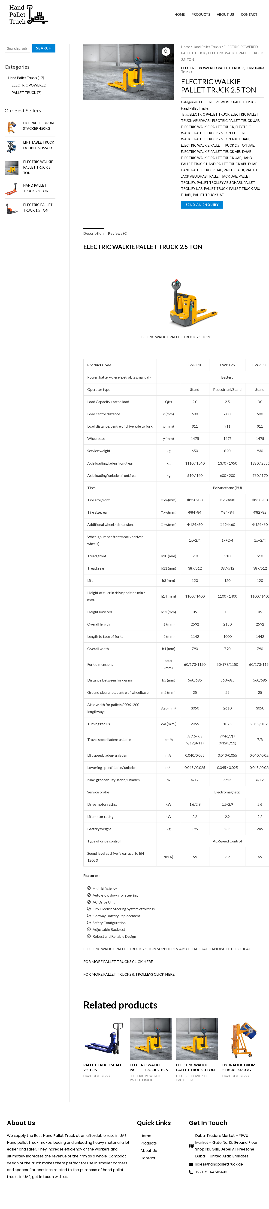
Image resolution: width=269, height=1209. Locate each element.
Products (201, 14)
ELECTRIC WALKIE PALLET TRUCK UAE (211, 158)
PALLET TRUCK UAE (208, 195)
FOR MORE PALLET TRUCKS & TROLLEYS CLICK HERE (129, 974)
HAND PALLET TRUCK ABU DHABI (232, 164)
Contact (249, 14)
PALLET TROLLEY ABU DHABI (219, 183)
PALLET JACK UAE (223, 176)
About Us (225, 14)
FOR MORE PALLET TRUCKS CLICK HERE (118, 961)
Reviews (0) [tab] (117, 233)
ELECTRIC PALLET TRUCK (210, 114)
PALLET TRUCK (216, 189)
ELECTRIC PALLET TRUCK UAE (235, 121)
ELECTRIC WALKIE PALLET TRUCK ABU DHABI (217, 152)
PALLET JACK (234, 170)
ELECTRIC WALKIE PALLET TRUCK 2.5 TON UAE (217, 145)
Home (180, 14)
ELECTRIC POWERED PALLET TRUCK (212, 68)
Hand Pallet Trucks (207, 47)
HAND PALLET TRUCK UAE (201, 170)
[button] (166, 51)
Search (44, 48)
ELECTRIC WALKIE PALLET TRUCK (207, 127)
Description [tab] (93, 233)
